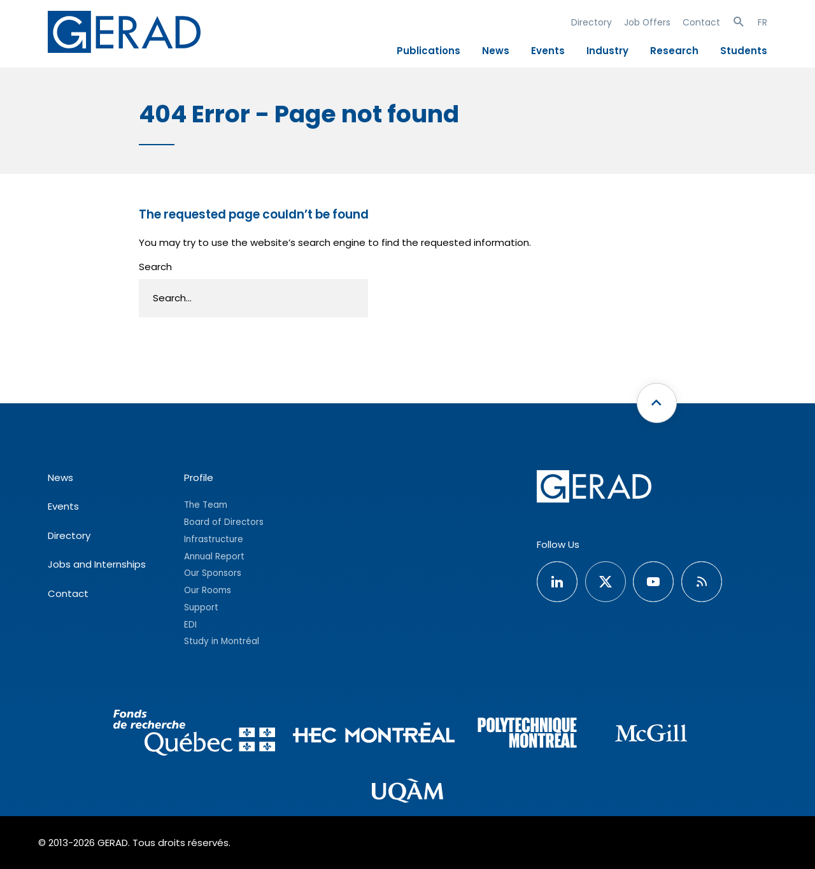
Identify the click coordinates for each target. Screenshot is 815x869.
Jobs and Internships (97, 564)
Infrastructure (213, 539)
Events (548, 50)
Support (201, 607)
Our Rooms (207, 590)
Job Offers (647, 22)
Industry (607, 50)
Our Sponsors (212, 573)
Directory (591, 22)
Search (155, 266)
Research (674, 50)
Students (743, 50)
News (495, 50)
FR (762, 22)
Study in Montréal (221, 641)
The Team (205, 505)
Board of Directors (224, 522)
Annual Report (214, 556)
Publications (428, 50)
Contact (701, 22)
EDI (190, 625)
